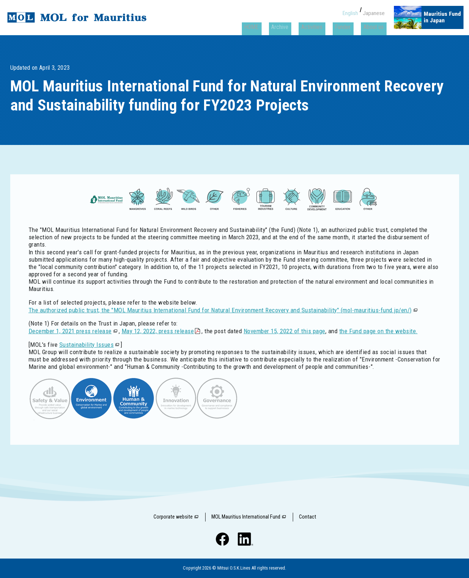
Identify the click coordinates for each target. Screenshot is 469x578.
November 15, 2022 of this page (284, 331)
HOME (266, 20)
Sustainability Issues (86, 344)
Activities (319, 20)
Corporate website (173, 517)
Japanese (374, 9)
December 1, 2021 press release (70, 331)
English (351, 9)
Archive (291, 20)
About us (375, 20)
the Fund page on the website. (378, 331)
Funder (347, 20)
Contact (307, 517)
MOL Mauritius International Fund (245, 517)
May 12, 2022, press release (158, 331)
